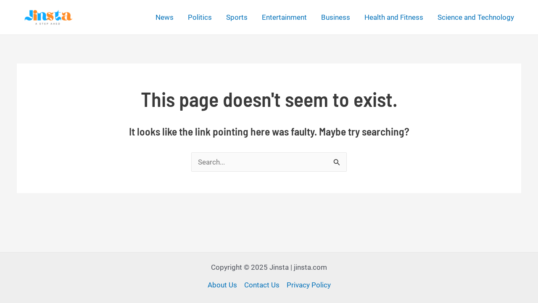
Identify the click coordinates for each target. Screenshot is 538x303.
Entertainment (284, 17)
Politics (200, 17)
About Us (222, 285)
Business (335, 17)
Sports (237, 17)
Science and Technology (476, 17)
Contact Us (262, 285)
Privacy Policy (309, 285)
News (165, 17)
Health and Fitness (393, 17)
